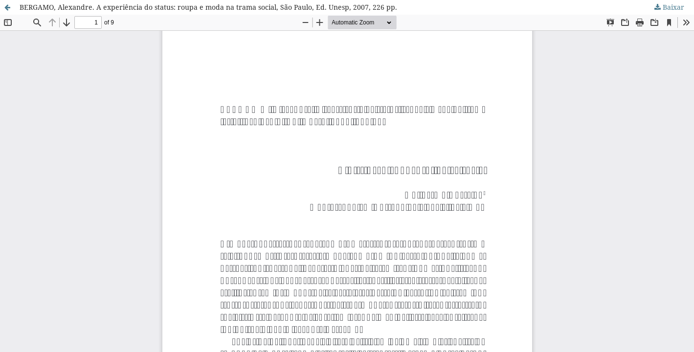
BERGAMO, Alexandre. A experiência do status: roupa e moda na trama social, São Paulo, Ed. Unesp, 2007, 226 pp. (208, 7)
